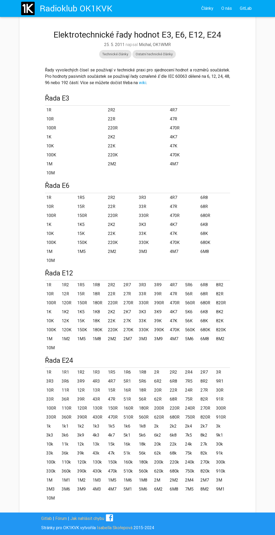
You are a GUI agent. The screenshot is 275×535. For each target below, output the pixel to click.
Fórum (61, 518)
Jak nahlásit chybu (87, 518)
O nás (226, 8)
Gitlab (46, 518)
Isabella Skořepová (114, 527)
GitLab (246, 8)
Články (207, 8)
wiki (142, 82)
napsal (137, 44)
